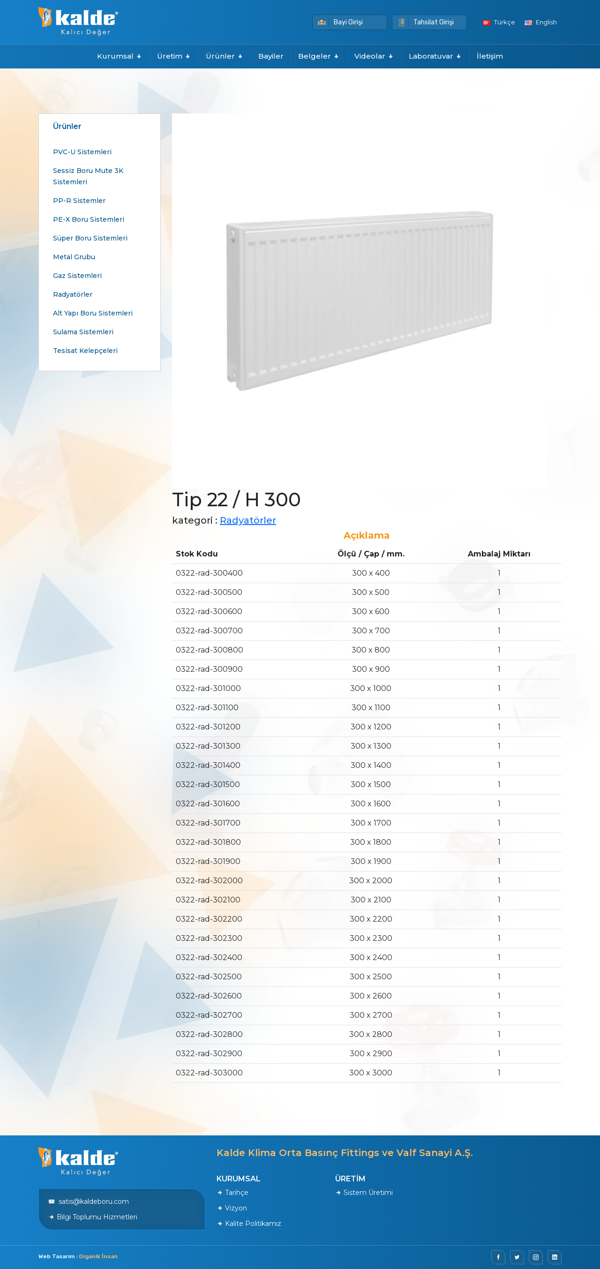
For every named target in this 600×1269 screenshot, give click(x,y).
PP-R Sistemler (79, 200)
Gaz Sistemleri (77, 275)
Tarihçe (232, 1192)
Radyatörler (72, 294)
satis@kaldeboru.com (88, 1201)
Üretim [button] (174, 56)
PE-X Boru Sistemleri (88, 219)
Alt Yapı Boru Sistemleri (93, 313)
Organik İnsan (98, 1256)
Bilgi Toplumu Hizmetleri (92, 1217)
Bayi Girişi (340, 22)
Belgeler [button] (319, 56)
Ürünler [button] (225, 56)
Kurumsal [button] (119, 56)
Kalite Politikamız (249, 1223)
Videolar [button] (374, 56)
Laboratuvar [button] (435, 56)
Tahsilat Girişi (425, 22)
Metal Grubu (74, 257)
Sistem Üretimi (364, 1192)
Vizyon (232, 1208)
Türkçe (499, 22)
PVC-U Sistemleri (82, 152)
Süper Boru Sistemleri (90, 238)
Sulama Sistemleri (83, 332)
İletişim (490, 56)
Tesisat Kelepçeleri (85, 350)
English (541, 22)
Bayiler (271, 56)
